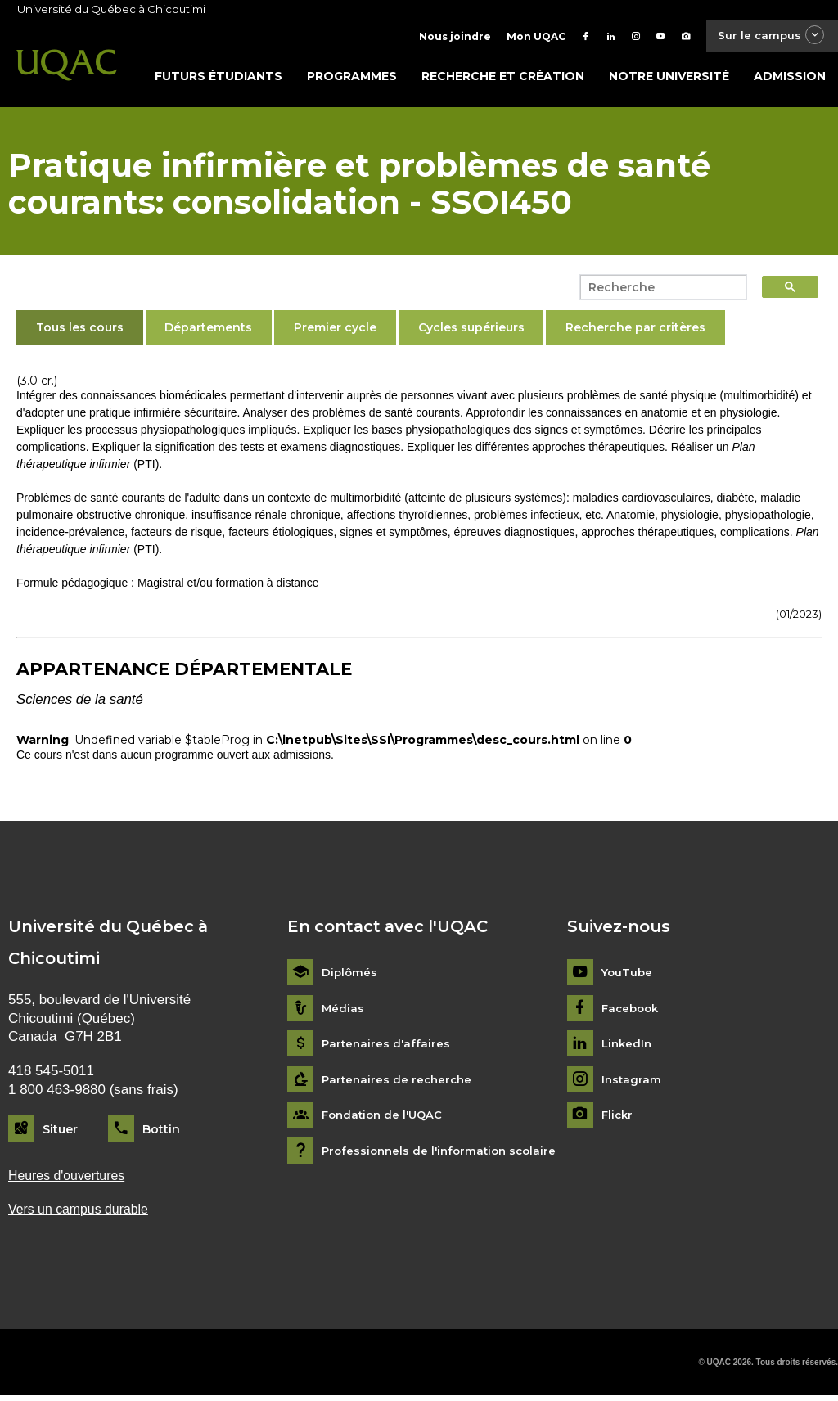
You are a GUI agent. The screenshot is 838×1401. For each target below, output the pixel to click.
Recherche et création (502, 79)
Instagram (632, 1083)
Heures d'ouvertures (70, 1179)
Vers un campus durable (83, 1214)
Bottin (161, 1132)
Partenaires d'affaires (387, 1048)
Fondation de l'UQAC (385, 1119)
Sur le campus (767, 36)
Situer (60, 1132)
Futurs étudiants (218, 79)
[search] (658, 290)
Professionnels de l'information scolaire (444, 1154)
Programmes (352, 79)
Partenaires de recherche (399, 1083)
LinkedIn (628, 1048)
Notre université (669, 79)
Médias (343, 1012)
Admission (790, 79)
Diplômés (350, 977)
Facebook (632, 1012)
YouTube (628, 977)
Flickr (618, 1119)
